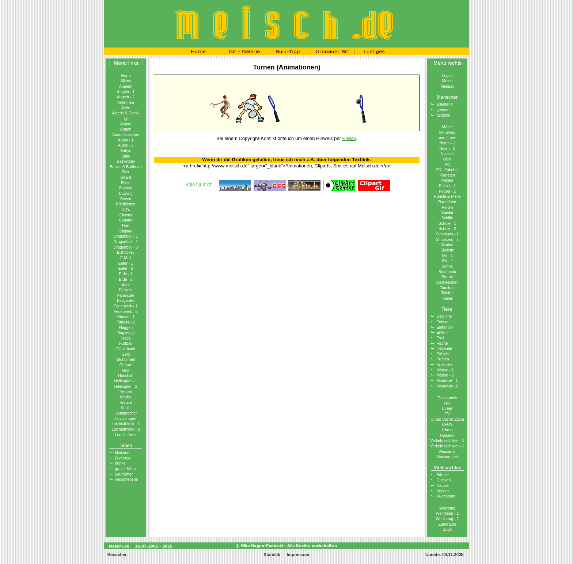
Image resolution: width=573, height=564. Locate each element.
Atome (126, 124)
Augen (126, 129)
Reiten (447, 207)
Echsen (443, 321)
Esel (440, 338)
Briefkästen (126, 204)
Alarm (126, 75)
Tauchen (447, 287)
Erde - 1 (126, 274)
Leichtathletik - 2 (125, 429)
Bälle (125, 156)
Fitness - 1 (125, 316)
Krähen (443, 359)
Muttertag (447, 132)
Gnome (125, 365)
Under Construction (447, 419)
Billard (125, 177)
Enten (442, 332)
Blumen (125, 188)
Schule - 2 (447, 228)
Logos (447, 75)
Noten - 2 (447, 148)
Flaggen (126, 327)
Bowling (125, 193)
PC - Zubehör (447, 169)
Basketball (126, 161)
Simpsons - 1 (447, 234)
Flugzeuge (125, 332)
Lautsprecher (125, 413)
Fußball (125, 343)
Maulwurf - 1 (447, 380)
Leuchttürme (126, 434)
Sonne (447, 266)
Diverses (122, 458)
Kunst (125, 407)
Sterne (447, 277)
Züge (447, 529)
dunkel (120, 463)
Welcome (447, 508)
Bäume (443, 475)
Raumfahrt (447, 202)
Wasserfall (447, 451)
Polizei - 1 (447, 185)
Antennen (125, 102)
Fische (442, 343)
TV (447, 414)
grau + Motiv (126, 468)
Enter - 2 (125, 268)
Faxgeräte (125, 300)
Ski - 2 (447, 260)
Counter (126, 220)
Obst (447, 159)
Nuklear (447, 153)
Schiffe (447, 218)
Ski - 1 (447, 255)
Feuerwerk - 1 (125, 306)
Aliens (126, 81)
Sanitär (447, 212)
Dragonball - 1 (126, 236)
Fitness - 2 (125, 322)
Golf (125, 370)
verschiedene (126, 479)
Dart (125, 225)
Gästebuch (125, 349)
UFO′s (447, 424)
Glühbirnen (125, 359)
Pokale (447, 180)
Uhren (447, 430)
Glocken (444, 480)
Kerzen (443, 491)
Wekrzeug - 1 (447, 513)
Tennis (447, 298)
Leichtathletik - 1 (125, 423)
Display (125, 231)
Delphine (444, 316)
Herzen (125, 391)
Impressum (298, 554)
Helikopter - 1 (125, 381)
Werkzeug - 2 (447, 518)
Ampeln (125, 86)
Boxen (125, 199)
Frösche (444, 354)
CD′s (126, 209)
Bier (125, 172)
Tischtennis (447, 397)
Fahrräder (125, 295)
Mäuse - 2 (445, 375)
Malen (447, 81)
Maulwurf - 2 (447, 386)
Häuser (443, 485)
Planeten (447, 175)
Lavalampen (125, 418)
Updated (447, 435)
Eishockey (125, 252)
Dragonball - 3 (126, 247)
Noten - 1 (447, 143)
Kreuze (125, 402)
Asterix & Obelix (125, 113)
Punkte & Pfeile (447, 196)
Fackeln (125, 290)
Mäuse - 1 (445, 370)
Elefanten (445, 327)
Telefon (447, 293)
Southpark (447, 271)
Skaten (447, 244)
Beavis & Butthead (125, 166)
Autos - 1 (125, 140)
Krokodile (445, 364)
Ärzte (125, 108)
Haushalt (125, 375)
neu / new (447, 137)
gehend (443, 109)
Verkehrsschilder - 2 (447, 446)
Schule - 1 (447, 223)
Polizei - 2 (447, 191)
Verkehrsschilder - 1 (447, 440)
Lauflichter (124, 474)
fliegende (444, 348)
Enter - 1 (125, 263)
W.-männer (446, 496)
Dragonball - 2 (126, 241)
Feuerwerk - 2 (125, 311)
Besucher (116, 554)
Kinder (126, 397)
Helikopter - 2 (125, 386)
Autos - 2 (125, 145)
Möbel (447, 127)
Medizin (447, 86)
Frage (126, 338)
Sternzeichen (447, 282)
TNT (447, 403)
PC (447, 164)
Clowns (125, 215)
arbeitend (445, 104)
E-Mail (125, 257)
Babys (125, 150)
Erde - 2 (126, 279)
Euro (126, 284)
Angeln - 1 (125, 92)
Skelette (447, 250)
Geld (126, 354)
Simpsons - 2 (447, 239)
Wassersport (447, 456)
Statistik (272, 554)
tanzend (444, 115)
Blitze (125, 183)
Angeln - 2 (125, 97)
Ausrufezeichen (126, 134)
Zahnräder (447, 524)
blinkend (122, 452)
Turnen (447, 408)
